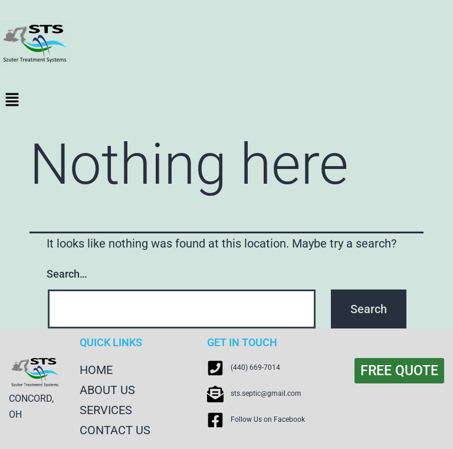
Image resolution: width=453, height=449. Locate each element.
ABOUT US (107, 390)
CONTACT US (115, 430)
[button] (226, 100)
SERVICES (106, 410)
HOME (96, 370)
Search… (67, 274)
